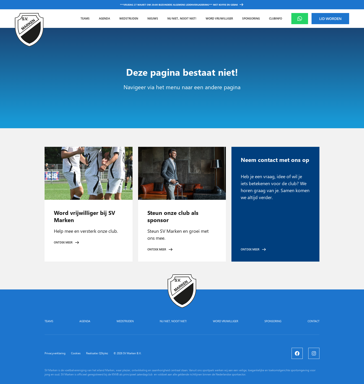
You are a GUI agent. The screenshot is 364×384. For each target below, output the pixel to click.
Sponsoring (251, 18)
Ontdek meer (63, 242)
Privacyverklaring (55, 353)
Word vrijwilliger (219, 18)
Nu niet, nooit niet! (173, 321)
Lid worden (330, 18)
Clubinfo (275, 18)
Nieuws (152, 18)
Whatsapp (303, 18)
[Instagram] (314, 353)
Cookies (76, 353)
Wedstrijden (128, 18)
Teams (85, 18)
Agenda (104, 18)
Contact (313, 321)
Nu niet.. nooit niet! (181, 18)
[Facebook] (297, 353)
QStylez (103, 353)
